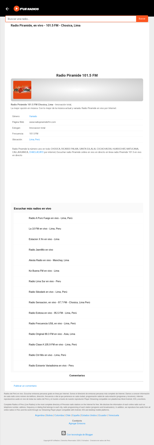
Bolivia (49, 415)
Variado (33, 116)
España (76, 415)
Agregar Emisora (77, 423)
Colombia (59, 415)
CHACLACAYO (36, 152)
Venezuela (114, 415)
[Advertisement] (77, 51)
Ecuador (103, 415)
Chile (68, 415)
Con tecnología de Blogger (77, 434)
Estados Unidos (89, 415)
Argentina (40, 415)
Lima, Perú (34, 139)
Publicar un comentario (25, 386)
